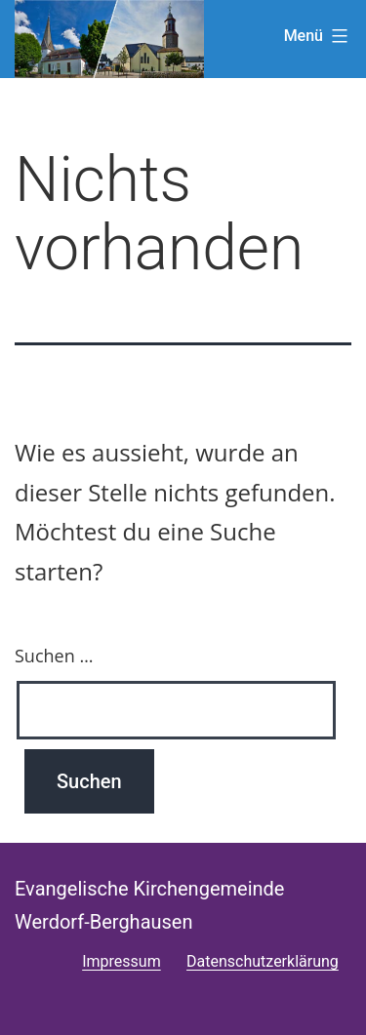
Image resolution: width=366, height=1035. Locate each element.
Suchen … (54, 655)
